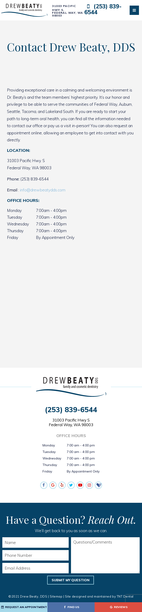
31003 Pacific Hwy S (71, 422)
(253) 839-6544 (103, 9)
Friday (12, 237)
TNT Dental (125, 596)
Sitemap (56, 596)
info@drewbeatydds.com (42, 189)
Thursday (15, 230)
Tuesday (14, 217)
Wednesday (18, 223)
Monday (14, 210)
